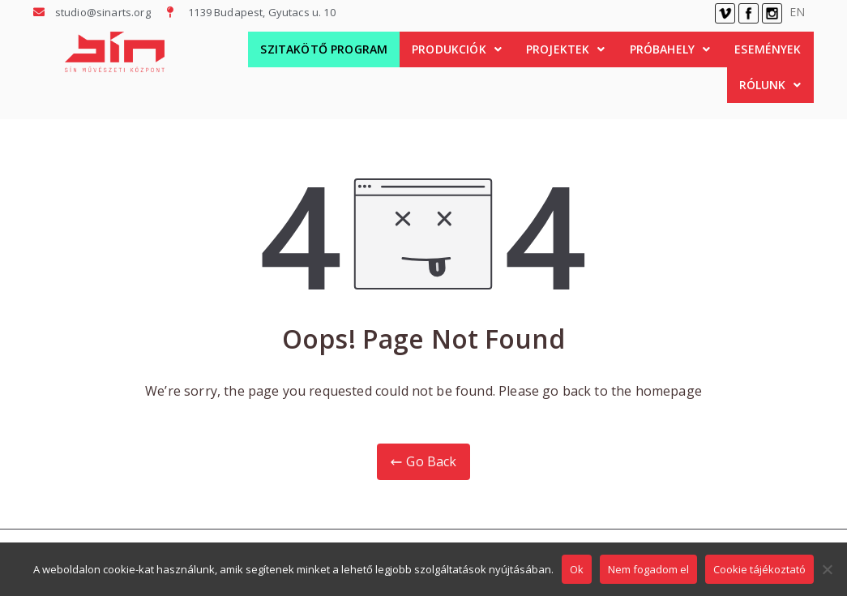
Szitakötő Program (323, 49)
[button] (457, 49)
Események (767, 49)
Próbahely (670, 49)
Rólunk (770, 84)
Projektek (565, 49)
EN (797, 11)
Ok (577, 569)
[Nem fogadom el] (827, 569)
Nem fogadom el (648, 569)
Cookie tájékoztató (759, 569)
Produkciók (457, 49)
